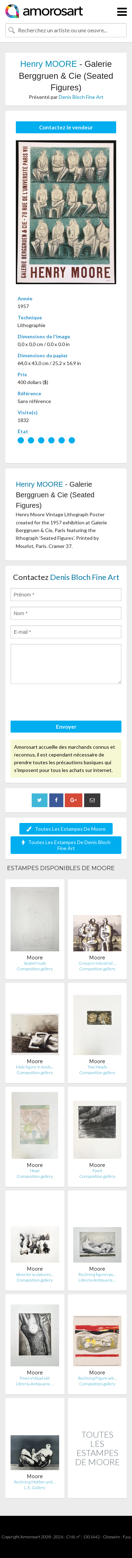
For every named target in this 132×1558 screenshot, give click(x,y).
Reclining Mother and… (34, 1481)
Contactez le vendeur (66, 127)
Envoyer (66, 726)
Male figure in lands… (35, 1066)
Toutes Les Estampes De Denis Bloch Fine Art (66, 845)
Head (34, 1170)
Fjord (97, 1170)
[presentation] (64, 703)
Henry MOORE (48, 64)
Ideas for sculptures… (35, 1274)
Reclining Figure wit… (97, 1378)
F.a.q (127, 1536)
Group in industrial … (97, 963)
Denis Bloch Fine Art (81, 97)
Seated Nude (35, 963)
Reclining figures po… (97, 1274)
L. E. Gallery (34, 1487)
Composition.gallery (35, 968)
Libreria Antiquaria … (97, 1280)
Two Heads (97, 1066)
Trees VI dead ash (34, 1378)
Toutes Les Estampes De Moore (66, 829)
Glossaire (111, 1536)
